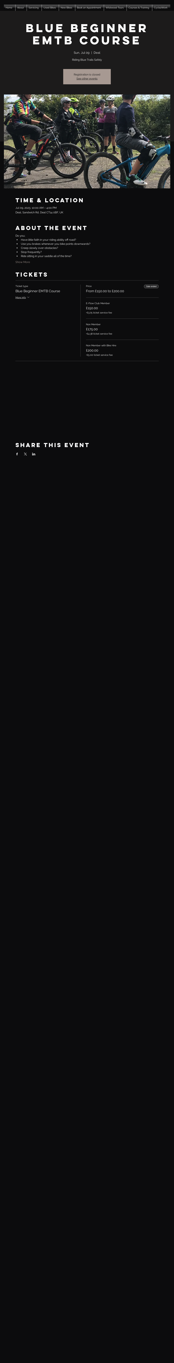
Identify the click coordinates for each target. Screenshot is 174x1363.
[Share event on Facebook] (17, 454)
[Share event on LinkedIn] (33, 454)
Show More (22, 262)
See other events (87, 78)
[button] (21, 8)
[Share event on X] (25, 454)
